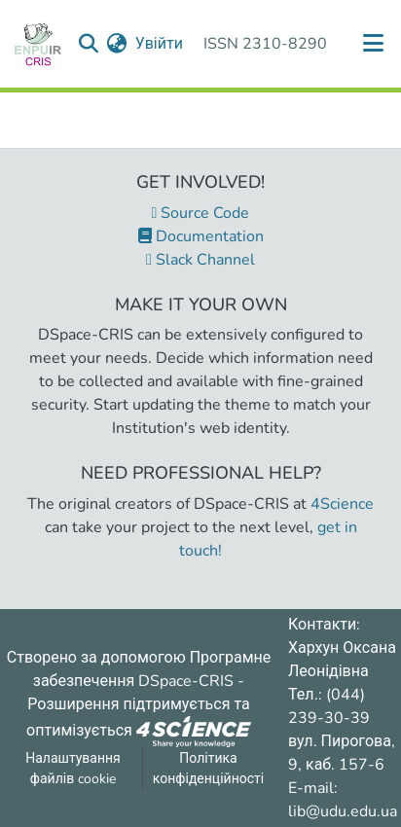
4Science (342, 504)
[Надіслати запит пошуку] (89, 43)
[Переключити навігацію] (373, 43)
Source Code (201, 213)
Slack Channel (200, 259)
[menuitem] (117, 43)
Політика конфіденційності (208, 768)
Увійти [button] (160, 43)
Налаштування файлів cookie (73, 768)
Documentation (201, 236)
